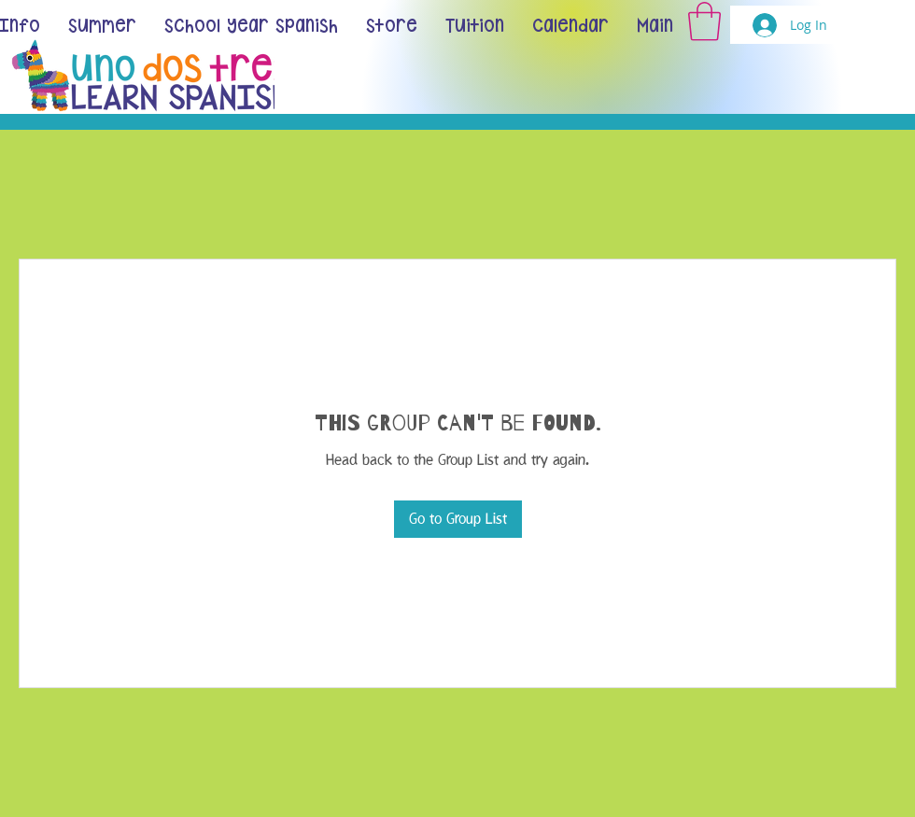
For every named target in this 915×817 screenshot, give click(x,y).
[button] (704, 21)
